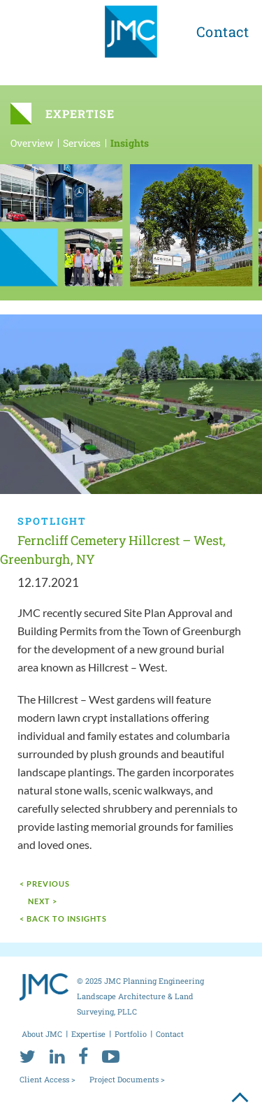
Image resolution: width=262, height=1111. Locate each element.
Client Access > (47, 1079)
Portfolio (131, 1034)
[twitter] (28, 1055)
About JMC (42, 1034)
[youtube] (110, 1055)
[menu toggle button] (29, 29)
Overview (31, 143)
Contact (222, 31)
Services (82, 143)
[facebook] (83, 1055)
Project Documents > (127, 1079)
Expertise (88, 1034)
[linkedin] (57, 1055)
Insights (129, 143)
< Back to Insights (63, 918)
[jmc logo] (131, 37)
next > (42, 901)
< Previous (45, 883)
